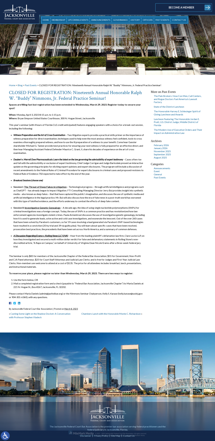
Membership (58, 20)
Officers (148, 20)
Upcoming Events (78, 20)
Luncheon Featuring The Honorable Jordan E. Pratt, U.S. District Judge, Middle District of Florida (176, 122)
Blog (20, 85)
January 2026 (161, 148)
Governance (120, 20)
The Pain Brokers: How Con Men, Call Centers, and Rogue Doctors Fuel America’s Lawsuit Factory (177, 99)
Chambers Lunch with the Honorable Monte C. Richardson (111, 313)
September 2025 (162, 154)
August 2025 (160, 157)
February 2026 (161, 145)
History (135, 20)
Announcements (100, 20)
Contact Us (179, 20)
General (158, 174)
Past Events (162, 20)
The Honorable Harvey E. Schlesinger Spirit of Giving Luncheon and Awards (177, 113)
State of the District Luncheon (169, 106)
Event (157, 171)
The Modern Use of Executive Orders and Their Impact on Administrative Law (178, 131)
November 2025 (162, 151)
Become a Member (181, 7)
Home (46, 20)
